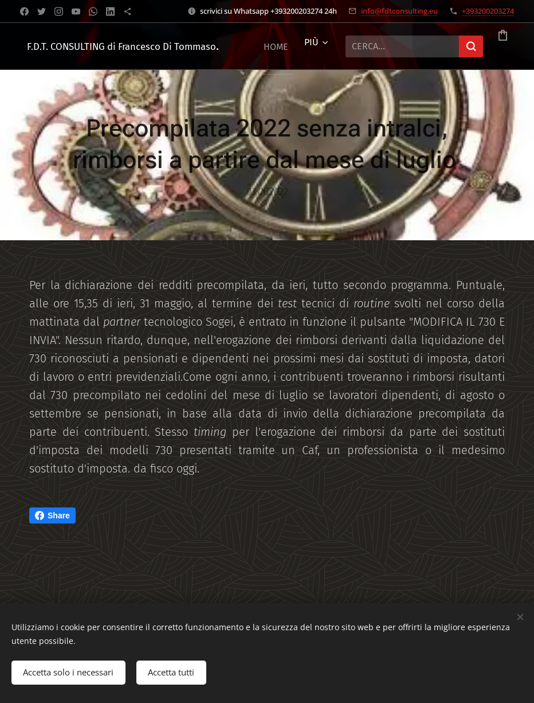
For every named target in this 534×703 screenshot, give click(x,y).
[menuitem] (263, 46)
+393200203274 (488, 11)
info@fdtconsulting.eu (399, 11)
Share (52, 515)
